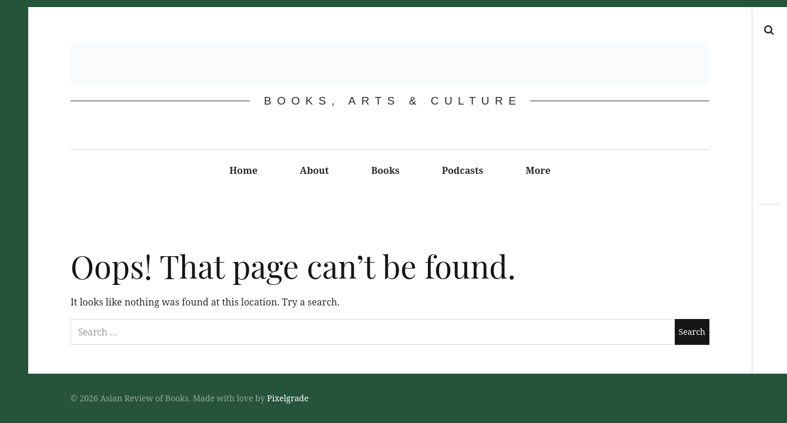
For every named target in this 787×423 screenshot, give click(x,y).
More (538, 170)
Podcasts (462, 170)
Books (385, 170)
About (314, 170)
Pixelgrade (288, 398)
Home (243, 170)
